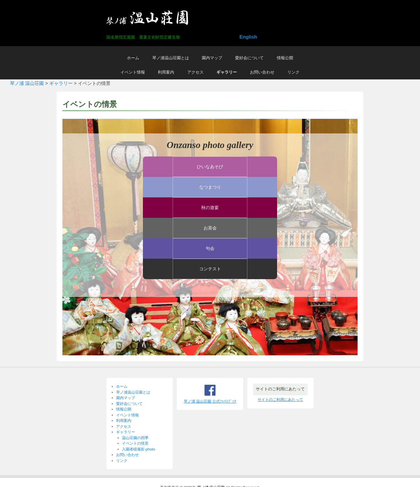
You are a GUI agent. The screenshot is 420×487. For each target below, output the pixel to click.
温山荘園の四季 (135, 438)
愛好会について (249, 57)
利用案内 (166, 72)
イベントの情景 (89, 104)
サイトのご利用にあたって (280, 399)
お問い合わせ (262, 72)
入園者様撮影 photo (138, 449)
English (248, 37)
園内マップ (212, 57)
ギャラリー (226, 72)
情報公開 (285, 57)
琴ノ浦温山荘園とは (170, 57)
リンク (293, 72)
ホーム (133, 57)
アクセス (195, 72)
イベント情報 (132, 72)
